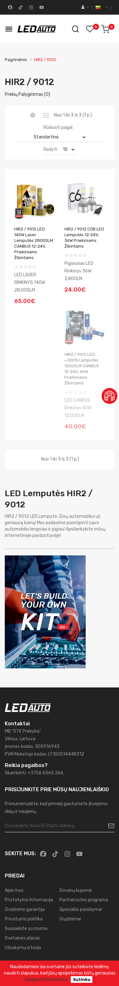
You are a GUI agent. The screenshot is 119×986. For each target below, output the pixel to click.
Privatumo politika (24, 919)
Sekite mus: (20, 853)
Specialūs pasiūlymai (80, 909)
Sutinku (81, 979)
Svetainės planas (22, 938)
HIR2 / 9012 (45, 59)
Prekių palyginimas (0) (27, 94)
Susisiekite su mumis (26, 928)
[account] (85, 7)
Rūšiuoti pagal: (58, 127)
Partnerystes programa (83, 900)
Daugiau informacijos (46, 979)
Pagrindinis (16, 59)
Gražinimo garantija (25, 909)
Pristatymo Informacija (29, 900)
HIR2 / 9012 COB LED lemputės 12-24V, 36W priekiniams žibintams (84, 238)
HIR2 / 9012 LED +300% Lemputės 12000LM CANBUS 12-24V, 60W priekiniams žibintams (81, 368)
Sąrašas (46, 115)
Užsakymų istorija (23, 947)
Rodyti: (50, 149)
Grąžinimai (70, 919)
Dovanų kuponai (75, 890)
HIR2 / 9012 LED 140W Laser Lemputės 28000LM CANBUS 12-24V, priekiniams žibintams (33, 243)
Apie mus (14, 890)
